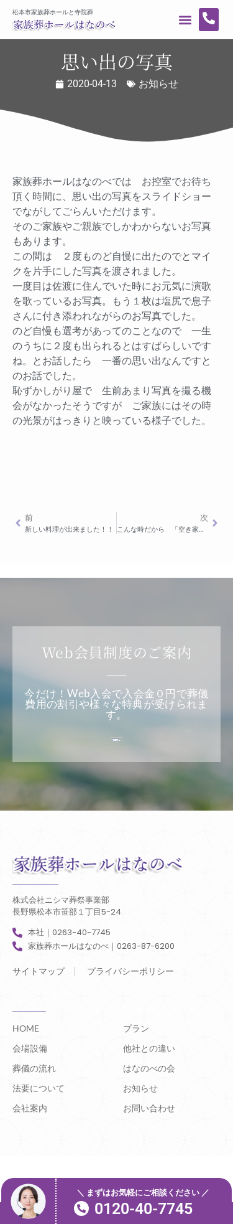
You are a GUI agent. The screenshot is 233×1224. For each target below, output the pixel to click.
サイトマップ (38, 971)
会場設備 (29, 1048)
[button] (185, 19)
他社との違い (149, 1048)
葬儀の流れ (34, 1068)
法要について (38, 1088)
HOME (25, 1028)
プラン (136, 1028)
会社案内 (29, 1108)
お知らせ (158, 84)
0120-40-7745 (143, 1209)
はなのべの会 (149, 1068)
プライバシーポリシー (130, 971)
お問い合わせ (149, 1108)
